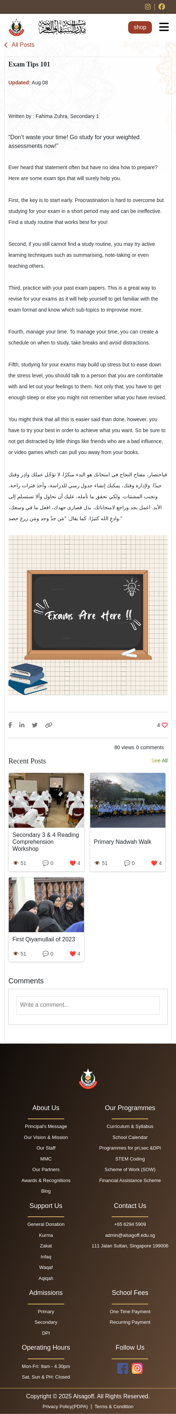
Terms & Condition (113, 1406)
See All (159, 760)
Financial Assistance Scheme (130, 1180)
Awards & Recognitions (46, 1180)
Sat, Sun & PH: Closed (46, 1377)
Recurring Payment (130, 1322)
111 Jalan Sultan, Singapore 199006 (130, 1246)
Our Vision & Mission (46, 1137)
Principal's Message (46, 1126)
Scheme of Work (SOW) (130, 1169)
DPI (46, 1333)
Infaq (46, 1256)
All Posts (19, 45)
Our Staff (46, 1148)
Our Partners (46, 1169)
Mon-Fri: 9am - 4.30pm (46, 1366)
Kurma (46, 1235)
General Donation (46, 1224)
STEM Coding (130, 1159)
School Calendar (130, 1137)
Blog (46, 1191)
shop (140, 27)
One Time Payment (130, 1311)
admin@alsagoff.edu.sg (130, 1235)
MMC (45, 1159)
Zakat (46, 1246)
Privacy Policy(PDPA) (66, 1406)
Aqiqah (46, 1278)
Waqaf (46, 1267)
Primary (46, 1311)
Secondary (46, 1322)
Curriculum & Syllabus (130, 1126)
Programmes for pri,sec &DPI (130, 1148)
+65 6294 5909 (130, 1224)
